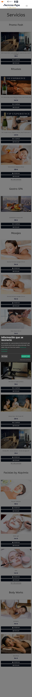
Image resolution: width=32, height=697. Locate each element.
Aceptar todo (26, 356)
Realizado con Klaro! (25, 359)
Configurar (4, 351)
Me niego (4, 356)
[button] (3, 1)
